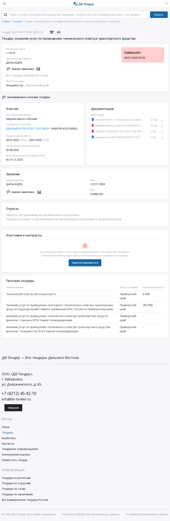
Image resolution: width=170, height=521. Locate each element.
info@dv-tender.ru (16, 399)
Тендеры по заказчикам (17, 494)
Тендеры (7, 433)
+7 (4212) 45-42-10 (19, 393)
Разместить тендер (14, 460)
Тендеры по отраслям (16, 483)
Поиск (6, 427)
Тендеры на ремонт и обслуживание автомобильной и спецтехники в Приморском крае (64, 219)
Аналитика (9, 438)
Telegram (13, 408)
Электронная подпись (16, 454)
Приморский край (37, 85)
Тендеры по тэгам (13, 489)
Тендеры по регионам (16, 478)
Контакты (8, 444)
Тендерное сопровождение (20, 449)
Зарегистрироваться (85, 263)
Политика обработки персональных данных (91, 514)
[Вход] (166, 3)
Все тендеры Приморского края (27, 75)
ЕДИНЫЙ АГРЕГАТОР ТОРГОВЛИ (27, 128)
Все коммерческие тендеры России (25, 500)
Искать (159, 15)
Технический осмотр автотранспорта (31, 294)
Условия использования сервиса (147, 514)
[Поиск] (5, 15)
